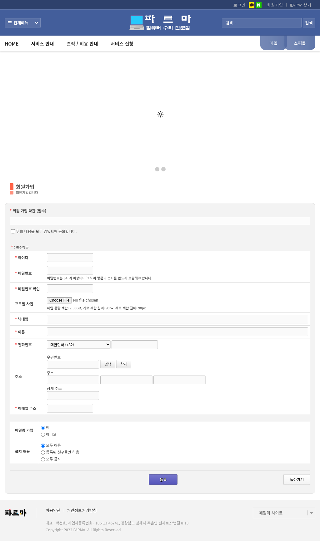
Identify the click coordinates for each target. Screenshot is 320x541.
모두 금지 (51, 458)
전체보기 (23, 22)
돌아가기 (297, 479)
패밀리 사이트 (270, 513)
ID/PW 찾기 (301, 5)
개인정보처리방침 (82, 510)
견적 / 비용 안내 (82, 43)
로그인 (239, 5)
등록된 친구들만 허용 (60, 452)
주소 (50, 372)
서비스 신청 (122, 43)
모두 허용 (51, 445)
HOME (11, 43)
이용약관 (53, 510)
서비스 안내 (42, 43)
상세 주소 (54, 388)
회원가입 (275, 5)
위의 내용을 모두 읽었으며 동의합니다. (44, 231)
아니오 (48, 434)
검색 (107, 363)
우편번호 (54, 357)
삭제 (123, 363)
